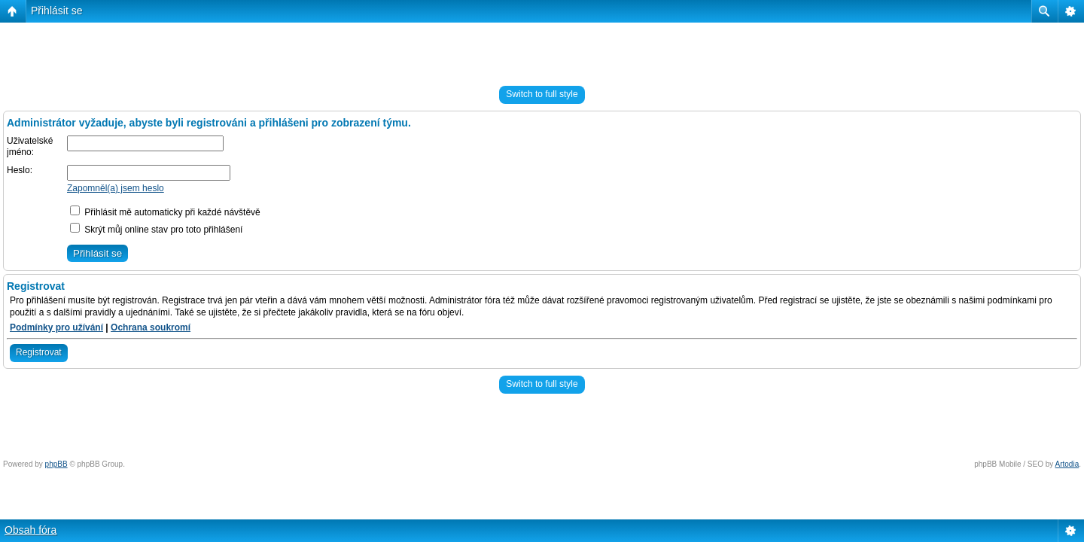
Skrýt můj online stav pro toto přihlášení (156, 229)
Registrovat (39, 352)
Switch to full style (541, 94)
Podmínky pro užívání (56, 327)
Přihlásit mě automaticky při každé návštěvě (165, 212)
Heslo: (19, 170)
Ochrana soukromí (150, 327)
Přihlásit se (56, 11)
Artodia (1067, 464)
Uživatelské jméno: (30, 147)
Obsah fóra (30, 530)
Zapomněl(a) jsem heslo (115, 188)
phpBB (56, 464)
